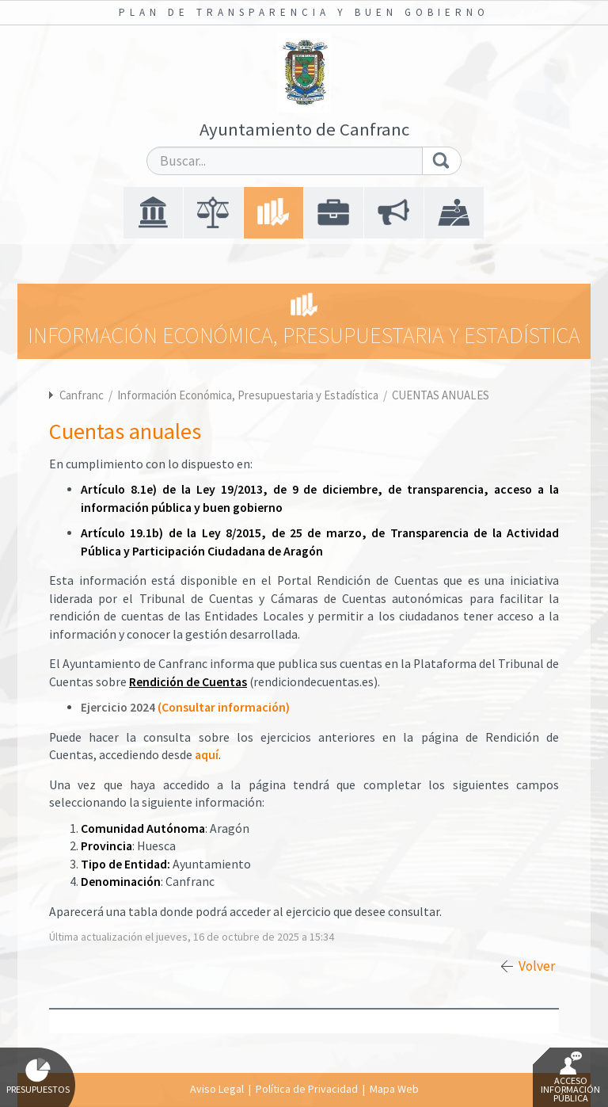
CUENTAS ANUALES (440, 395)
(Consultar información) (224, 707)
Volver (537, 966)
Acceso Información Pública (570, 1078)
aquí (206, 754)
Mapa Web (394, 1089)
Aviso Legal (217, 1089)
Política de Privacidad (307, 1089)
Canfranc (81, 395)
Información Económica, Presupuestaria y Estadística (249, 395)
